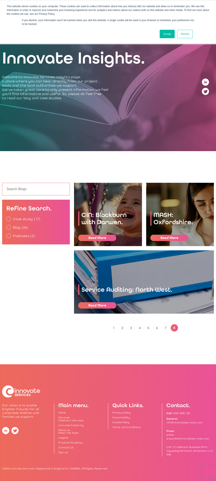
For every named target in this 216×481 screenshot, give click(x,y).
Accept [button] (167, 34)
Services (64, 417)
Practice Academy (70, 442)
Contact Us (66, 447)
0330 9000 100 (181, 413)
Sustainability (121, 417)
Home (62, 412)
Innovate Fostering (71, 425)
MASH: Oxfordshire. (173, 218)
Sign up (63, 452)
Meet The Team (68, 432)
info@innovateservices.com (184, 422)
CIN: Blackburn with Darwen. (104, 218)
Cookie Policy (121, 422)
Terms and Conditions (126, 427)
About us (64, 430)
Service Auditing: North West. (126, 289)
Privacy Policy (121, 412)
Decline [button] (185, 34)
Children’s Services (71, 420)
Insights (63, 437)
